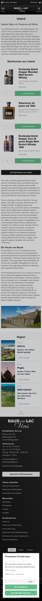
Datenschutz (9, 574)
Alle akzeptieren (21, 587)
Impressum (20, 574)
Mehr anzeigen (10, 570)
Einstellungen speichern (21, 593)
